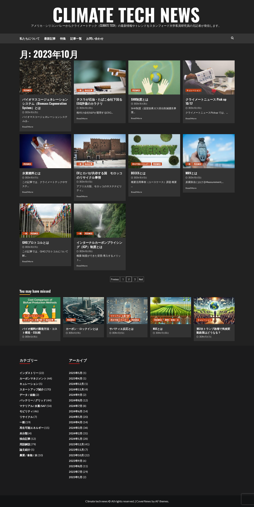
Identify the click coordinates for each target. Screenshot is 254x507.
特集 (63, 38)
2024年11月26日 (162, 332)
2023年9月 (75, 460)
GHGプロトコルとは (35, 242)
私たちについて (30, 38)
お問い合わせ (94, 38)
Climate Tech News (126, 14)
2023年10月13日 (85, 181)
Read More (27, 126)
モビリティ (26, 411)
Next (141, 279)
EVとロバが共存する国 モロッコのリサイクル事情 (99, 175)
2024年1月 (75, 438)
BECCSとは (138, 173)
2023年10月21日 (31, 112)
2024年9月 (75, 394)
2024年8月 (75, 400)
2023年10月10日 (86, 251)
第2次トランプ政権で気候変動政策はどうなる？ (213, 330)
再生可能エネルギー (141, 163)
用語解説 (27, 90)
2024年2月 (75, 433)
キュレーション (193, 90)
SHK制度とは (139, 99)
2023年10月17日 (31, 177)
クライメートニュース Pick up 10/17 (206, 101)
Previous (115, 279)
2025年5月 (75, 372)
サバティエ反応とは (121, 329)
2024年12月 (76, 383)
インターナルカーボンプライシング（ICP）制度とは (99, 244)
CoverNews (143, 501)
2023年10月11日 (31, 247)
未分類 (24, 433)
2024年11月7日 (205, 336)
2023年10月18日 (195, 108)
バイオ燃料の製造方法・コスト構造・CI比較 (39, 330)
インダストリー (29, 372)
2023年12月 (76, 444)
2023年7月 (75, 471)
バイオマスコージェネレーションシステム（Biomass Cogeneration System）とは (45, 103)
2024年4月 (75, 422)
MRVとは (191, 173)
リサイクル (26, 416)
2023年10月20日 (86, 108)
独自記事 (88, 90)
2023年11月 (76, 449)
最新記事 (50, 38)
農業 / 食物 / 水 (172, 319)
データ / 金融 (27, 394)
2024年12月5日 (118, 332)
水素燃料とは (31, 173)
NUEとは (158, 329)
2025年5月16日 (31, 336)
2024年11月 (76, 389)
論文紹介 (25, 449)
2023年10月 (76, 455)
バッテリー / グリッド (33, 400)
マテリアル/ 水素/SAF (32, 319)
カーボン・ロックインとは (82, 329)
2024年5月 (75, 416)
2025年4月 (75, 378)
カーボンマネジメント (33, 315)
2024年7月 (75, 405)
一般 (80, 90)
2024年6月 (75, 411)
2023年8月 (75, 466)
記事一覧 (76, 38)
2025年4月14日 (75, 332)
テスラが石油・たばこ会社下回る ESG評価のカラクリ (101, 101)
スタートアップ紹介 (32, 389)
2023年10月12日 (140, 177)
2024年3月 (75, 427)
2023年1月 (75, 477)
